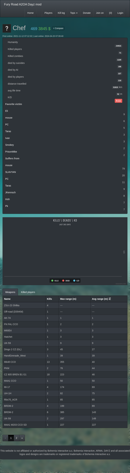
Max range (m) (68, 299)
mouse (8, 117)
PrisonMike (11, 151)
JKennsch (10, 192)
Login (120, 13)
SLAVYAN (10, 172)
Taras (8, 131)
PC (6, 124)
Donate (87, 13)
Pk (6, 206)
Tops (74, 13)
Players (48, 13)
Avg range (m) (100, 299)
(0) (110, 13)
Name (7, 299)
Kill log (61, 13)
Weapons (10, 292)
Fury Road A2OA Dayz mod (22, 4)
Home (30, 13)
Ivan (7, 138)
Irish (7, 199)
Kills (49, 299)
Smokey (9, 145)
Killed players (28, 292)
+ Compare (58, 28)
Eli (6, 111)
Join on (100, 13)
